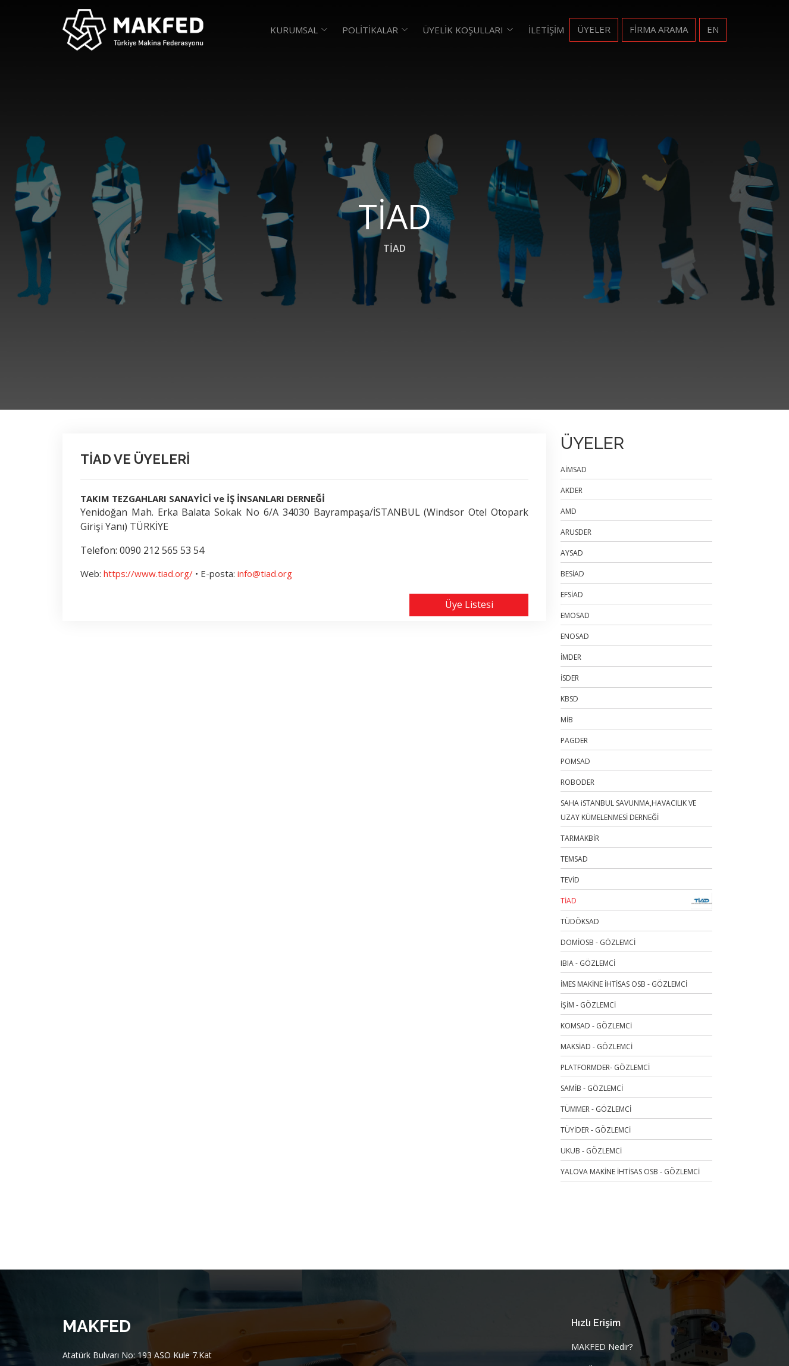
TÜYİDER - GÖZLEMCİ (596, 1130)
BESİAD (572, 574)
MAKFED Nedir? (602, 1347)
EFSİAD (572, 595)
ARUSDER (576, 532)
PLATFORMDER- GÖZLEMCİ (605, 1067)
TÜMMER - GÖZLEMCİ (596, 1109)
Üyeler (593, 29)
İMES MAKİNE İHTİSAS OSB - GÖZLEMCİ (624, 984)
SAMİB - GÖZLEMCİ (592, 1088)
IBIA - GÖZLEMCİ (588, 963)
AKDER (572, 490)
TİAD (394, 248)
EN (713, 29)
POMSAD (575, 761)
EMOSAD (575, 615)
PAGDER (574, 740)
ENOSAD (575, 636)
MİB (567, 720)
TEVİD (570, 880)
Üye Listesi (469, 604)
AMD (569, 511)
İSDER (570, 678)
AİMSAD (574, 469)
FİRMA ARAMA (659, 29)
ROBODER (577, 782)
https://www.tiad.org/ (148, 573)
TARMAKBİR (580, 838)
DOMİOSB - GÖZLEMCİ (598, 942)
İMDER (571, 657)
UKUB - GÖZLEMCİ (591, 1151)
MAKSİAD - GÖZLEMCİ (597, 1046)
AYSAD (572, 553)
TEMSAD (574, 859)
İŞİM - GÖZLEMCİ (588, 1005)
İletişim (546, 30)
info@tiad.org (264, 573)
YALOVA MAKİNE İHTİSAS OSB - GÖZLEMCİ (630, 1172)
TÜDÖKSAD (580, 921)
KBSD (569, 699)
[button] (299, 30)
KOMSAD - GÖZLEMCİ (596, 1026)
